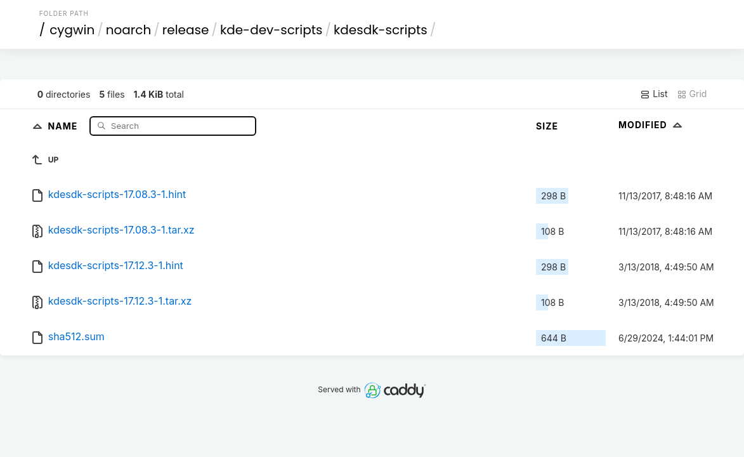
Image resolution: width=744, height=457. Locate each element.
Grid (692, 94)
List (653, 94)
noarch (129, 30)
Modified (651, 124)
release (185, 30)
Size (547, 126)
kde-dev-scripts (271, 30)
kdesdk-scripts (380, 30)
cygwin (72, 30)
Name (64, 125)
